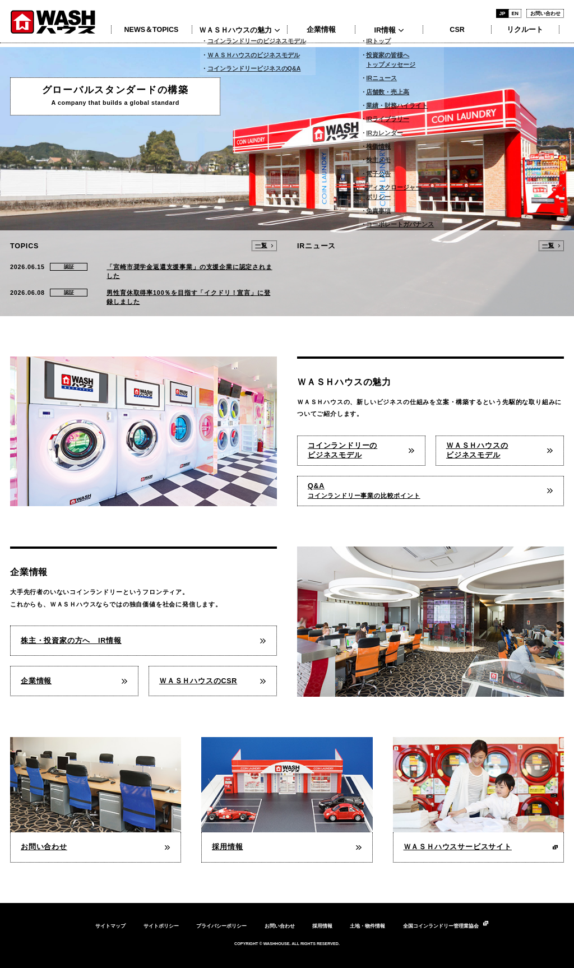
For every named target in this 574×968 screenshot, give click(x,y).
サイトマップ (110, 926)
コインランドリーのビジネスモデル (342, 451)
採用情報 (322, 926)
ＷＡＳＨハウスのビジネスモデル (477, 451)
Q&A (364, 490)
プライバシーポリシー (221, 926)
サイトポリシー (161, 926)
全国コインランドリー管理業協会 (441, 926)
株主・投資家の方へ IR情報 (71, 641)
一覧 (261, 245)
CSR (457, 30)
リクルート (525, 30)
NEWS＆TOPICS (151, 30)
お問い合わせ (545, 13)
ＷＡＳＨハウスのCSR (198, 681)
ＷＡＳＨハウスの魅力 (235, 30)
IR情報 (385, 30)
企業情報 (321, 30)
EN (514, 13)
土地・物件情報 (367, 926)
